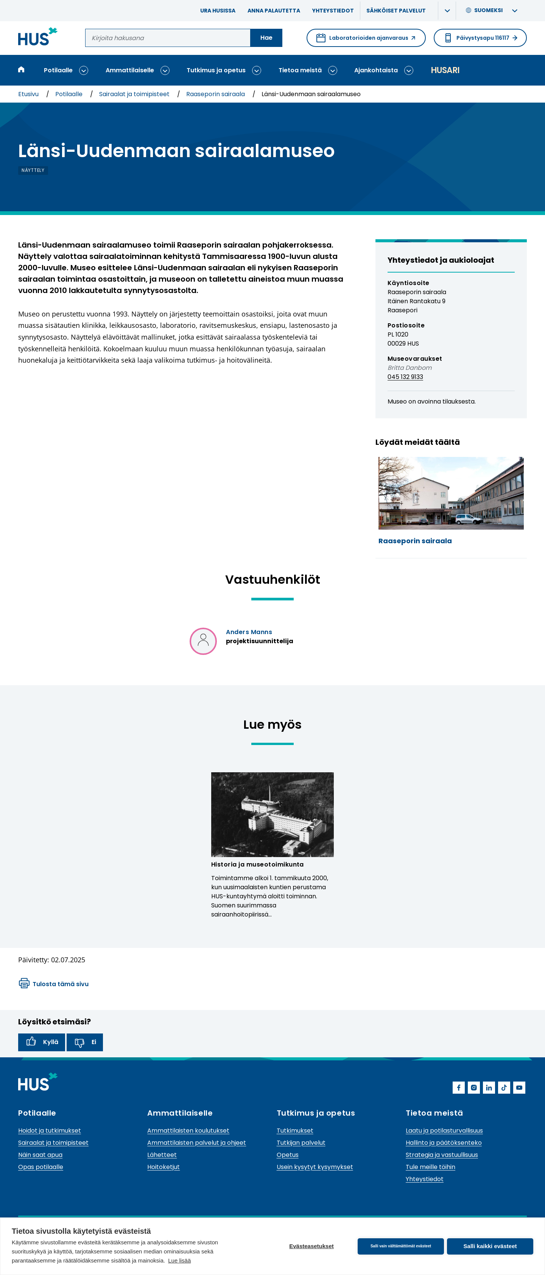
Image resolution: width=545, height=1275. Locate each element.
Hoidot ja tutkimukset (49, 1130)
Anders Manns (249, 632)
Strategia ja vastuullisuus (442, 1154)
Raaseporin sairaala (216, 94)
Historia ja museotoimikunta (257, 864)
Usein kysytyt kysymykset (315, 1167)
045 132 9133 (405, 377)
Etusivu (29, 94)
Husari (445, 70)
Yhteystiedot (333, 10)
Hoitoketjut (163, 1167)
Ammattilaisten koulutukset (188, 1130)
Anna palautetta (274, 10)
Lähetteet (162, 1154)
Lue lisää (179, 1260)
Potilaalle (58, 70)
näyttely (33, 170)
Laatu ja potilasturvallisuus (444, 1130)
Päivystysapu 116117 (480, 37)
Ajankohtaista (376, 70)
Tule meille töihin (430, 1167)
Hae (266, 37)
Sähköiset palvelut (396, 10)
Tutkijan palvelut (301, 1142)
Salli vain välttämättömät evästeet (401, 1246)
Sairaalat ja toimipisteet (135, 94)
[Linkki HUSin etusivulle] (38, 37)
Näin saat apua (40, 1154)
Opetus (288, 1154)
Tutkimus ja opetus (216, 70)
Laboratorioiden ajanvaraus (366, 40)
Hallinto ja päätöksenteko (444, 1142)
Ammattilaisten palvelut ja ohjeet (196, 1142)
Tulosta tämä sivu (54, 984)
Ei (84, 1042)
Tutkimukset (295, 1130)
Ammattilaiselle (130, 70)
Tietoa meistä (300, 70)
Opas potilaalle (40, 1167)
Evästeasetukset (311, 1246)
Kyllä (41, 1042)
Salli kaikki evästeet (490, 1246)
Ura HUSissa (217, 10)
